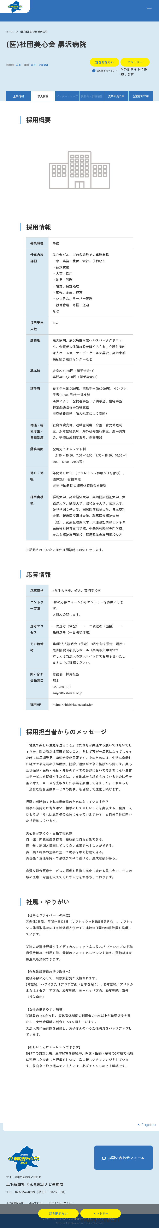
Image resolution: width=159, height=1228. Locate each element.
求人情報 (42, 96)
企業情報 (18, 96)
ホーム (10, 31)
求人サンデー (36, 1202)
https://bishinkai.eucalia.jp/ (73, 704)
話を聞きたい (104, 62)
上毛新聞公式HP (15, 1202)
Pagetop (148, 1124)
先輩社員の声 (116, 96)
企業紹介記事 (140, 96)
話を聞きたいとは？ (104, 70)
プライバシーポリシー (61, 1202)
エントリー (135, 62)
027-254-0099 (25, 1191)
